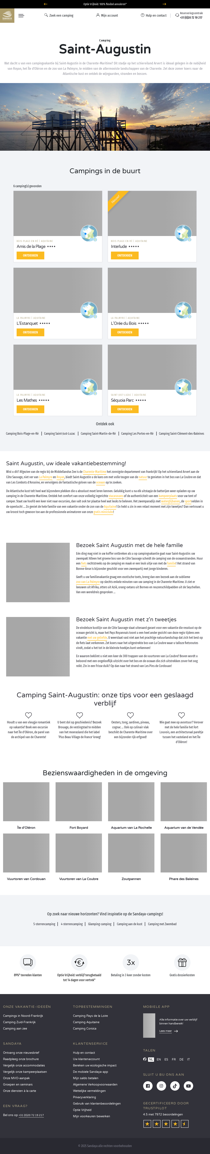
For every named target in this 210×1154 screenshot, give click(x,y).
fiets (84, 563)
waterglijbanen (170, 501)
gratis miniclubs (103, 512)
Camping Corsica (84, 1028)
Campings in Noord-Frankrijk (23, 1016)
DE (181, 1059)
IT (188, 1059)
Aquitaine (110, 507)
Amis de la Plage (31, 246)
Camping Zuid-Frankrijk (19, 1022)
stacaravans (116, 496)
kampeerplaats (168, 496)
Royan (60, 477)
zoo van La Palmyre (88, 582)
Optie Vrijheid (82, 1110)
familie (171, 563)
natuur (143, 477)
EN (159, 1059)
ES (166, 1059)
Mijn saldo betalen (85, 1078)
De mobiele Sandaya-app (90, 1072)
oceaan (100, 482)
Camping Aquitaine (86, 1022)
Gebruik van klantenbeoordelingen (97, 1103)
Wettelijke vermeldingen (89, 1091)
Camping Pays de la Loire (90, 1016)
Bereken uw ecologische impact (94, 1065)
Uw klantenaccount (86, 1059)
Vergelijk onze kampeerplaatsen (25, 1072)
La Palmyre (45, 477)
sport (188, 501)
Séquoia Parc (122, 400)
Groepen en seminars (18, 1084)
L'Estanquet (27, 323)
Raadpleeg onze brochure (21, 1059)
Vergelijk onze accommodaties (24, 1065)
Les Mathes (27, 400)
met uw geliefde (97, 638)
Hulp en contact (84, 1053)
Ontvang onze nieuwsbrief (21, 1053)
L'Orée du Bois (123, 323)
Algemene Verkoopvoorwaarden (95, 1084)
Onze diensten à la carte (19, 1091)
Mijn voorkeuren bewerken (91, 1116)
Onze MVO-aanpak (16, 1078)
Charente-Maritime (94, 472)
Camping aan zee (15, 1028)
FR (174, 1059)
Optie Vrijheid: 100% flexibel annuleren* (105, 4)
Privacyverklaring (84, 1097)
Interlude (119, 246)
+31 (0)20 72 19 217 (31, 1115)
